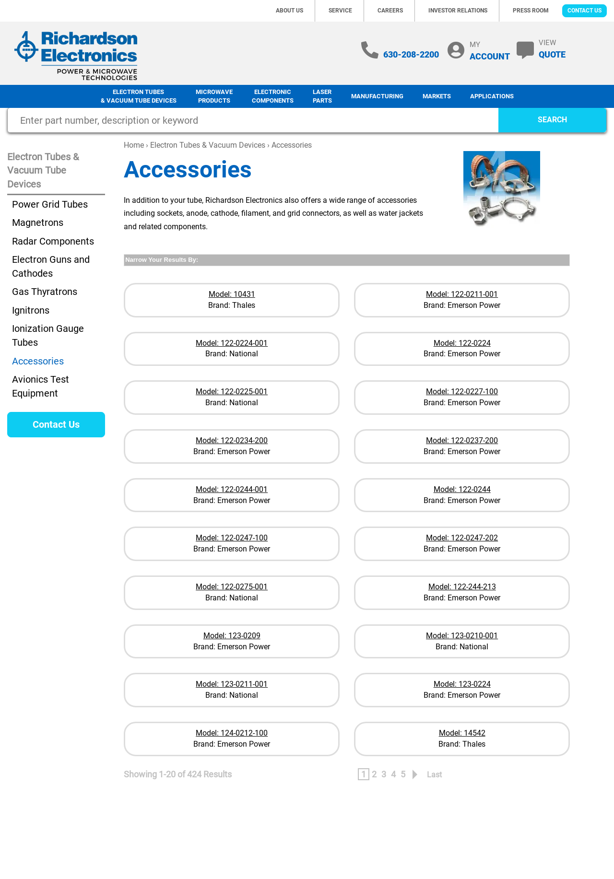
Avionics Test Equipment (40, 386)
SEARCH (552, 119)
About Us (289, 10)
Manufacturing (377, 96)
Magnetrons (37, 222)
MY (490, 50)
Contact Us (584, 10)
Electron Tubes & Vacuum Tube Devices (139, 96)
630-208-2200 (411, 54)
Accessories (38, 361)
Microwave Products (214, 96)
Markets (437, 96)
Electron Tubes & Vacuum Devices (207, 145)
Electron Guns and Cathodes (51, 266)
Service (340, 10)
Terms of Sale (565, 829)
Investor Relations (457, 10)
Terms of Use (513, 829)
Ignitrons (30, 310)
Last (434, 774)
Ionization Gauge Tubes (48, 335)
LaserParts (322, 96)
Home (134, 145)
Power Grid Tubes (50, 204)
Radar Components (53, 241)
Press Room (531, 10)
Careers (390, 10)
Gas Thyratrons (44, 291)
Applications (492, 96)
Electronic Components (273, 96)
